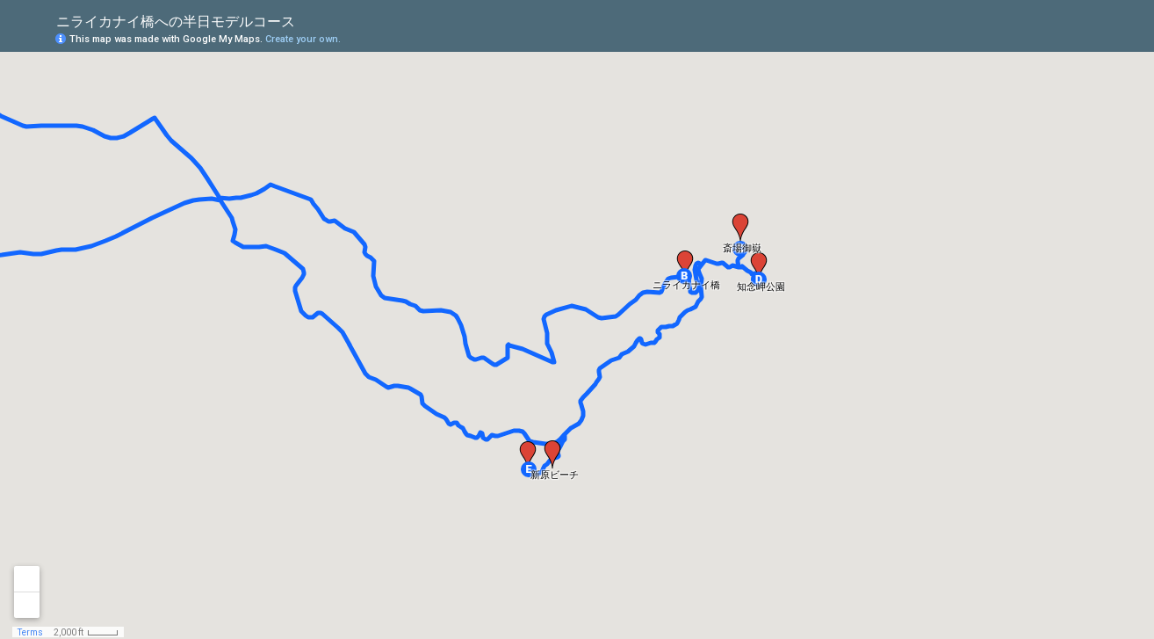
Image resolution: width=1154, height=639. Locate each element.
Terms (30, 632)
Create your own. (303, 39)
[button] (684, 276)
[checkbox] (309, 20)
